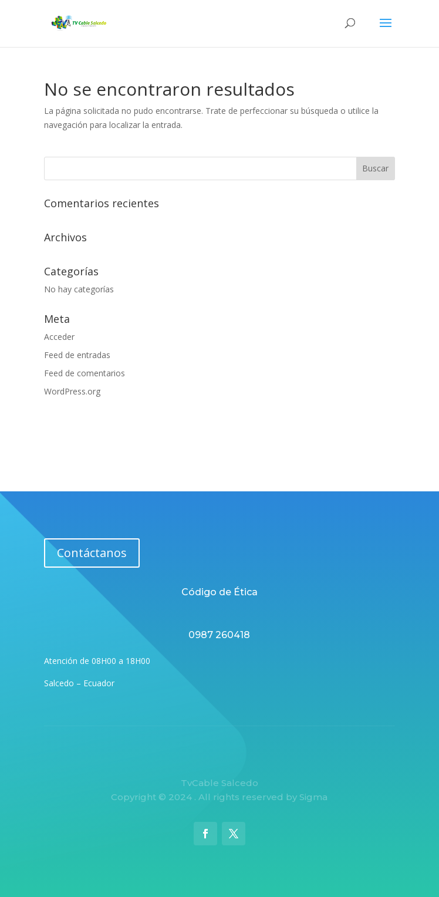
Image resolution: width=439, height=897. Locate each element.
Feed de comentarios (84, 373)
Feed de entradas (77, 354)
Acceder (59, 336)
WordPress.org (72, 391)
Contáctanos (92, 553)
